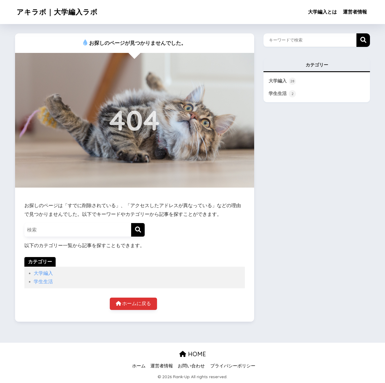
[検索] (138, 230)
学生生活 (43, 281)
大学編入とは (322, 11)
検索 (363, 40)
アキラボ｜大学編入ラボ (57, 12)
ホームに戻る (133, 303)
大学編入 (43, 273)
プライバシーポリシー (232, 365)
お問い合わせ (191, 365)
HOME (192, 354)
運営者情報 (355, 11)
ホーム (139, 365)
